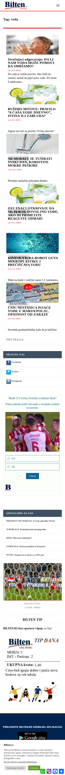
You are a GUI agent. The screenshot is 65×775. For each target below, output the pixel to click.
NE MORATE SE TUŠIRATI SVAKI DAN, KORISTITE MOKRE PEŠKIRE (30, 162)
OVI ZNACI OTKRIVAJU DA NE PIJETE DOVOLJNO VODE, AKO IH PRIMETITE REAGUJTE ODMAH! (33, 213)
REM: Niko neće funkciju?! (19, 538)
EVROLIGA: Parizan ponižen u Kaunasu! (25, 546)
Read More (18, 303)
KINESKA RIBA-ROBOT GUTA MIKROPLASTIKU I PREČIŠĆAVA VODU (33, 261)
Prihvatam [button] (34, 768)
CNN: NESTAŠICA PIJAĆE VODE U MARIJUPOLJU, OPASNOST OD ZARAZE (29, 311)
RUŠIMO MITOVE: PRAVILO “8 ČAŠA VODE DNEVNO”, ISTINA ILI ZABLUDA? (32, 112)
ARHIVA (18, 70)
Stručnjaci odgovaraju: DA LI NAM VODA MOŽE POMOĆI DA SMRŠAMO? (31, 62)
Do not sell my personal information (20, 762)
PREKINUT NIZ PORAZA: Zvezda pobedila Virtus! (30, 521)
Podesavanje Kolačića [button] (15, 768)
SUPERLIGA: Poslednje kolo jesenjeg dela (26, 529)
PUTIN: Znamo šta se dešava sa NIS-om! (25, 555)
